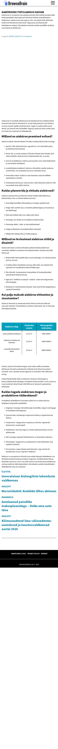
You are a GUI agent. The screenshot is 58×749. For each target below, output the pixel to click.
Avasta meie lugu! (18, 735)
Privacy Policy (33, 735)
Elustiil (6, 506)
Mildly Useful (14, 71)
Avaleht (6, 558)
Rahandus (7, 605)
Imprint (44, 735)
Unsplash (28, 71)
